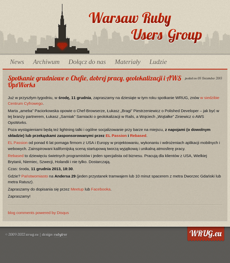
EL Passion (116, 135)
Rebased (138, 135)
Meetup (77, 189)
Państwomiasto (34, 176)
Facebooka (101, 189)
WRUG (62, 29)
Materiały (128, 61)
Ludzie (158, 61)
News (17, 61)
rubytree (60, 234)
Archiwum (46, 61)
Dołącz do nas (87, 61)
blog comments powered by (38, 212)
